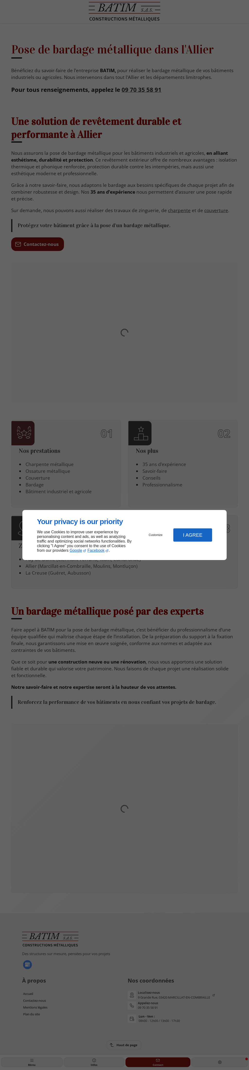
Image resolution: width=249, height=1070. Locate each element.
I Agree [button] (192, 535)
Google (76, 550)
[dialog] (124, 535)
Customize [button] (156, 535)
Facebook (96, 550)
